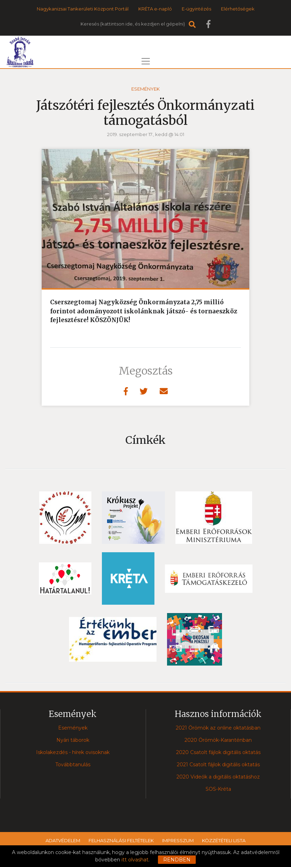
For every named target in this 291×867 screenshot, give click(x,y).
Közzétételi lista (223, 840)
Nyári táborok (72, 740)
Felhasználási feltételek (121, 840)
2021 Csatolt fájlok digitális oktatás (218, 764)
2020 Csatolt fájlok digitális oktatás (218, 752)
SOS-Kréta (218, 789)
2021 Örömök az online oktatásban (218, 728)
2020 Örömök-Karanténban (218, 740)
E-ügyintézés (196, 9)
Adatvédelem (63, 840)
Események (145, 89)
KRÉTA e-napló (155, 9)
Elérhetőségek (238, 9)
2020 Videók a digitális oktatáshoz (218, 777)
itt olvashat (135, 860)
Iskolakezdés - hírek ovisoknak (73, 752)
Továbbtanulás (72, 764)
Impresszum (178, 840)
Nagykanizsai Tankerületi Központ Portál (83, 9)
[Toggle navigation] (145, 61)
